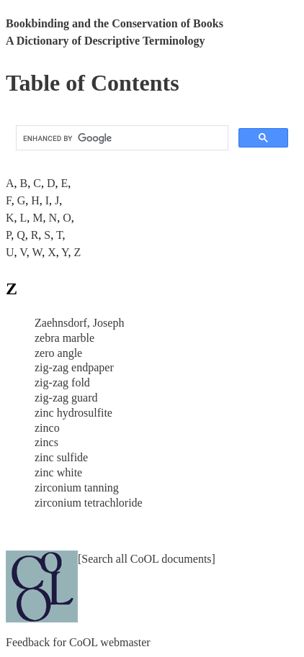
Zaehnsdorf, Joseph (79, 323)
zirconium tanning (77, 487)
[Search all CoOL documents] (146, 559)
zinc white (58, 472)
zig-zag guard (66, 397)
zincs (46, 442)
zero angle (58, 353)
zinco (47, 428)
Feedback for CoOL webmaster (78, 642)
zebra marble (64, 338)
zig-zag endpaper (74, 367)
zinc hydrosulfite (73, 413)
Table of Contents (92, 83)
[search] (120, 138)
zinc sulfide (61, 457)
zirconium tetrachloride (89, 503)
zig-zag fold (62, 382)
